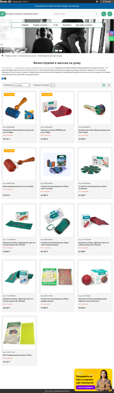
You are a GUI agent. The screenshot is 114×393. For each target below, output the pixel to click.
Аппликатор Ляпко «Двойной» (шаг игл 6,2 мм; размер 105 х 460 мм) (18, 300)
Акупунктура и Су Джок (27, 56)
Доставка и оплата (84, 25)
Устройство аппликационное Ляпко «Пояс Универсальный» (55, 244)
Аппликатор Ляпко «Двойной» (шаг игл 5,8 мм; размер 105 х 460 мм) (93, 244)
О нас (56, 25)
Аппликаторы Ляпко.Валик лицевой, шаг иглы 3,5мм (94, 131)
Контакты (67, 25)
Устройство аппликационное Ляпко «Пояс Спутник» (55, 187)
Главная (25, 25)
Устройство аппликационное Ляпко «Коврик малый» (55, 300)
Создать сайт (16, 1)
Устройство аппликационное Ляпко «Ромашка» (92, 187)
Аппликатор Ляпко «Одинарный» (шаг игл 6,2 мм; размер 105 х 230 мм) (19, 244)
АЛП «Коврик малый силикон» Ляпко (17, 355)
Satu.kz (67, 391)
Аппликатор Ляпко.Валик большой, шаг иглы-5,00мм (18, 131)
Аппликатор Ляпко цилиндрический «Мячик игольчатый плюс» (92, 300)
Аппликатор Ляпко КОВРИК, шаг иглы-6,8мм (53, 131)
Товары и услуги (40, 25)
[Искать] (96, 14)
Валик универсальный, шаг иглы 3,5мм (18, 186)
